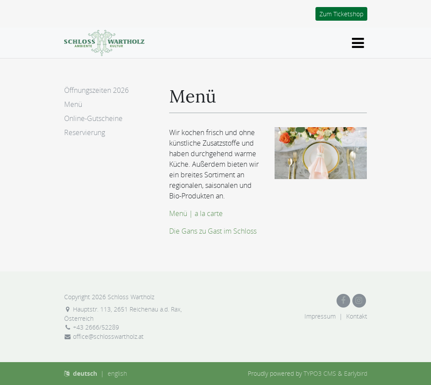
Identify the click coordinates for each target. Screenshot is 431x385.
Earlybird (355, 373)
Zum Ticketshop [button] (341, 14)
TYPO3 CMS (320, 373)
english (117, 373)
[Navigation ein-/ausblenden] (357, 42)
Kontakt (356, 316)
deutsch (85, 373)
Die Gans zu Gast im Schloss (213, 231)
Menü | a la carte (196, 213)
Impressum (320, 316)
